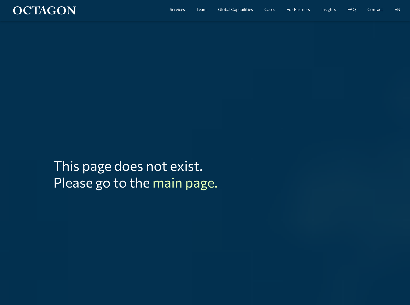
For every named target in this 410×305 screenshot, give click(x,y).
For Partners (298, 9)
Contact (375, 9)
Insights (328, 9)
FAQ (352, 9)
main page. (185, 182)
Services (177, 9)
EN (397, 9)
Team (201, 9)
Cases (269, 9)
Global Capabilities (235, 9)
